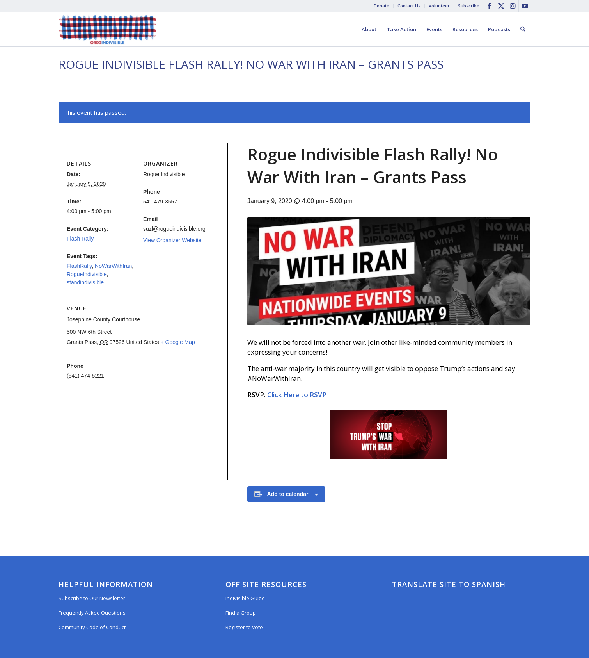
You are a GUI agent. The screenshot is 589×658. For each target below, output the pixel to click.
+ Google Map (177, 342)
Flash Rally (80, 238)
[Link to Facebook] (489, 6)
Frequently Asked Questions (92, 612)
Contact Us (408, 6)
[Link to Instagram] (512, 6)
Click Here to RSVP (296, 394)
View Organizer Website (172, 240)
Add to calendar (288, 494)
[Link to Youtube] (524, 6)
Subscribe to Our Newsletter (92, 598)
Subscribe (468, 6)
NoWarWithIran (113, 266)
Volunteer (439, 6)
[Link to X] (501, 6)
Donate (381, 6)
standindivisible (85, 282)
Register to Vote (244, 627)
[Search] (522, 29)
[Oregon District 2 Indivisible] (107, 29)
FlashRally (79, 266)
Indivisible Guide (245, 598)
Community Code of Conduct (92, 627)
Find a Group (240, 612)
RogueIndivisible (87, 274)
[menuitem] (382, 6)
